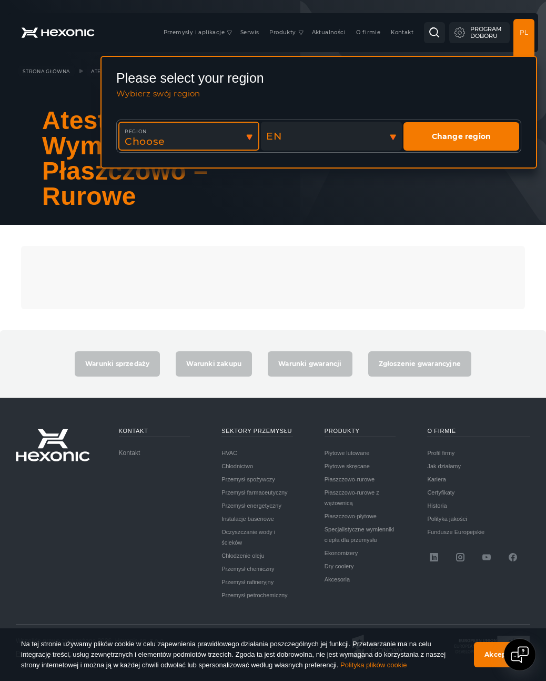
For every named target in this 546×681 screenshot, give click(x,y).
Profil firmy (440, 453)
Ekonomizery (341, 553)
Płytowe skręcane (347, 466)
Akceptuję (502, 654)
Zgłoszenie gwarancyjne (420, 364)
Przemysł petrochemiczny (254, 595)
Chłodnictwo (237, 466)
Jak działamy (444, 466)
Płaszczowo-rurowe (350, 479)
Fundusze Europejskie (455, 532)
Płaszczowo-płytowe (351, 516)
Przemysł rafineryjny (247, 582)
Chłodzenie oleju (242, 555)
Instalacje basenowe (247, 519)
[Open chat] (519, 654)
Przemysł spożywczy (248, 479)
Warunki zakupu (213, 364)
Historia (437, 505)
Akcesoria (337, 579)
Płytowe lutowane (347, 453)
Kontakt (129, 453)
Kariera (436, 479)
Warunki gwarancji (309, 364)
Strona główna (46, 71)
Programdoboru (486, 32)
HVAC (229, 453)
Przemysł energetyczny (251, 505)
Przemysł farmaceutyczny (254, 492)
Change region (461, 136)
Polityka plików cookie (373, 665)
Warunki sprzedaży (117, 364)
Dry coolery (339, 566)
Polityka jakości (447, 519)
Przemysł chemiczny (247, 569)
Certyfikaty (440, 492)
